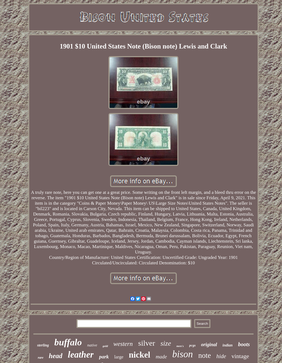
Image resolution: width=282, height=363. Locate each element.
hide (221, 356)
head (55, 355)
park (104, 356)
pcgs (192, 345)
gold (105, 346)
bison (182, 354)
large (118, 356)
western (123, 343)
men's (180, 346)
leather (81, 354)
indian (228, 345)
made (161, 356)
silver (146, 343)
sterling (43, 345)
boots (244, 344)
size (166, 343)
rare (40, 357)
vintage (240, 356)
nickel (139, 354)
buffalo (68, 342)
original (209, 344)
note (204, 355)
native (92, 345)
